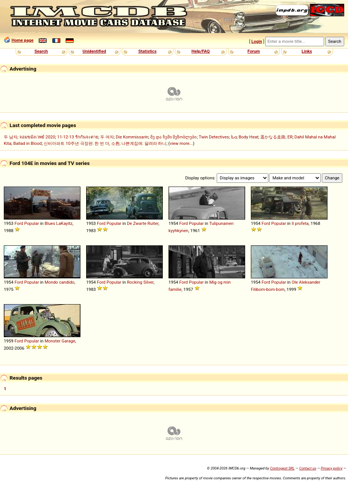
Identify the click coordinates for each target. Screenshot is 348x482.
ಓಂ (234, 137)
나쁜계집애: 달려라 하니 (143, 143)
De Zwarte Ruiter (142, 223)
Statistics (147, 51)
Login (256, 41)
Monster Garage (59, 341)
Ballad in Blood (27, 143)
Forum (253, 51)
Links (307, 51)
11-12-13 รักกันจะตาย (77, 137)
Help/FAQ (200, 51)
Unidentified (94, 51)
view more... (181, 143)
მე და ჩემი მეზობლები (173, 137)
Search (41, 51)
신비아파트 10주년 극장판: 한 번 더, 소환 (82, 143)
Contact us (307, 468)
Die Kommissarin (132, 137)
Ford (18, 223)
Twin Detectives (214, 137)
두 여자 (107, 137)
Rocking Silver (140, 282)
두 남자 (10, 137)
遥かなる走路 (272, 137)
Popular (31, 223)
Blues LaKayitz (58, 223)
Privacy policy (331, 468)
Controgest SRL (282, 468)
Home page (22, 40)
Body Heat (248, 137)
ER (289, 137)
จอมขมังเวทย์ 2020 (37, 137)
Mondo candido (59, 282)
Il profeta (300, 223)
